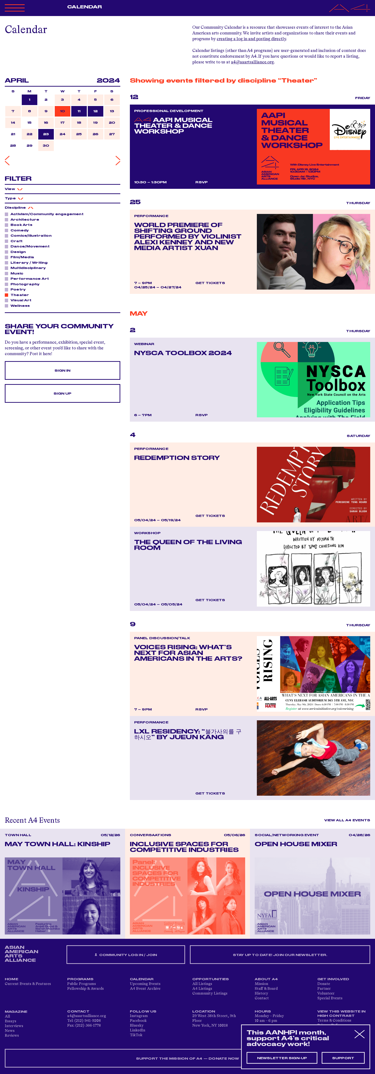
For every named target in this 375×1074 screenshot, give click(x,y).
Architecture (23, 219)
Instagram (139, 1016)
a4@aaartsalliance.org (252, 62)
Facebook (138, 1021)
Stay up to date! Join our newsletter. (280, 955)
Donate (323, 984)
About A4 (266, 979)
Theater (18, 295)
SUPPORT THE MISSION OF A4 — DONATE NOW (187, 1058)
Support (343, 1058)
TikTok (136, 1035)
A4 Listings (202, 989)
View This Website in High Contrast (341, 1013)
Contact (262, 998)
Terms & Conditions (334, 1021)
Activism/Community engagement (46, 214)
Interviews (14, 1026)
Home (11, 979)
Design (17, 252)
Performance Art (28, 278)
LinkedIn (137, 1030)
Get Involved (333, 979)
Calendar (84, 7)
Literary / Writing (28, 262)
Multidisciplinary (27, 268)
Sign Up (62, 393)
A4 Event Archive (145, 989)
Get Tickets (210, 283)
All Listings (202, 984)
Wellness (19, 306)
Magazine (16, 1011)
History (261, 994)
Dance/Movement (29, 246)
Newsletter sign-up (282, 1058)
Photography (24, 284)
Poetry (17, 289)
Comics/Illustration (30, 235)
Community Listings (209, 994)
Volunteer (326, 994)
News (10, 1031)
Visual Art (19, 300)
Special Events (329, 998)
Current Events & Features (28, 984)
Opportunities (210, 979)
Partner (324, 989)
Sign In (62, 370)
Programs (80, 979)
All (7, 1016)
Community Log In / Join (126, 955)
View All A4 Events (347, 820)
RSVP (201, 182)
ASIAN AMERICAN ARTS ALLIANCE (21, 953)
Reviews (12, 1036)
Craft (15, 241)
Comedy (18, 230)
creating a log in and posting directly (251, 39)
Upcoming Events (145, 984)
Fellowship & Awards (85, 989)
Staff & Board (266, 989)
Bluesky (136, 1026)
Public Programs (81, 984)
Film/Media (21, 257)
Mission (261, 984)
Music (15, 273)
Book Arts (20, 225)
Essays (10, 1021)
